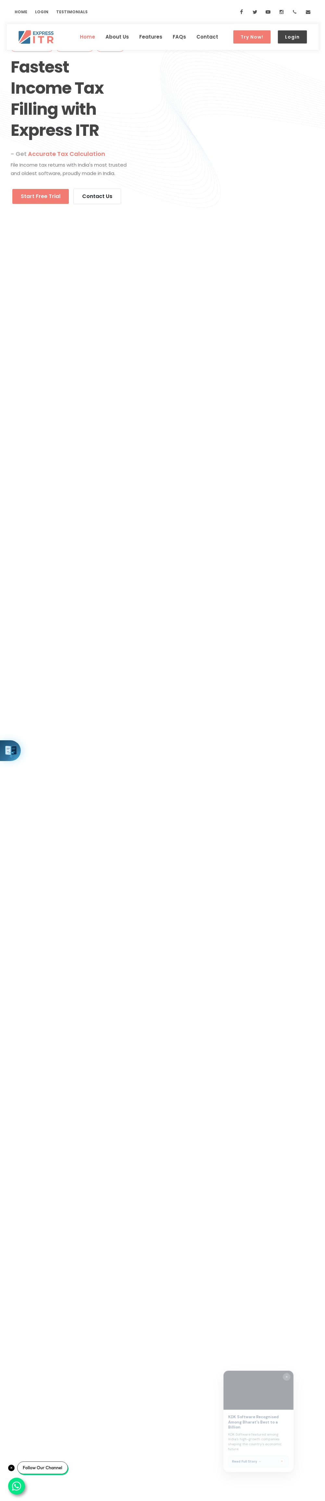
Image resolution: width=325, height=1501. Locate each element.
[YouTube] (268, 12)
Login (41, 12)
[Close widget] (289, 1366)
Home (21, 12)
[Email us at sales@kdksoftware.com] (308, 12)
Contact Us (97, 196)
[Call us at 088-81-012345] (294, 12)
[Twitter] (254, 12)
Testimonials (72, 12)
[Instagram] (281, 12)
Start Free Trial (40, 196)
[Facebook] (241, 12)
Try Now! (252, 37)
